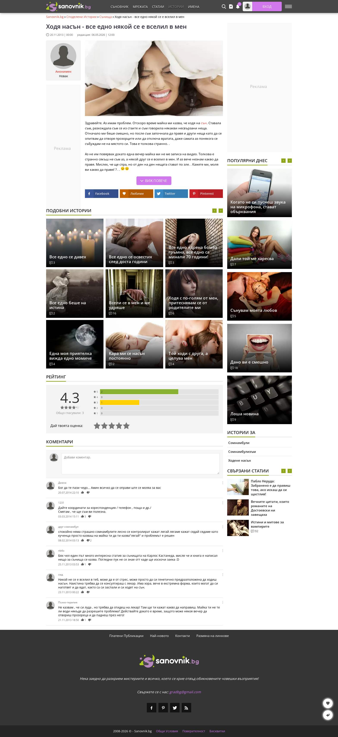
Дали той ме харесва (252, 258)
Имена (193, 7)
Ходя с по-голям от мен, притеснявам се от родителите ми (193, 302)
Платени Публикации (126, 636)
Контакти (182, 636)
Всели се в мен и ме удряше (129, 305)
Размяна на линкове (212, 636)
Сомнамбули (238, 443)
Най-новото (159, 636)
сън (204, 123)
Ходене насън (239, 460)
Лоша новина (244, 414)
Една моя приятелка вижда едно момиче (70, 356)
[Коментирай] (140, 463)
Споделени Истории (81, 17)
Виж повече (156, 180)
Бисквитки (217, 731)
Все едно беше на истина (67, 305)
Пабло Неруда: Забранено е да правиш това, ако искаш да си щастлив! (270, 487)
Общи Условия (167, 731)
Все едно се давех (67, 257)
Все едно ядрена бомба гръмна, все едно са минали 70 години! (193, 252)
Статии (158, 7)
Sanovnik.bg (55, 17)
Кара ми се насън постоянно (127, 356)
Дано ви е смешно (249, 362)
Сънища (105, 17)
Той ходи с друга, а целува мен (188, 356)
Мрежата (140, 7)
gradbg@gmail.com (185, 692)
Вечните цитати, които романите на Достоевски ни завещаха (270, 508)
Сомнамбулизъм (242, 451)
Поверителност (193, 731)
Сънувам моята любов (253, 310)
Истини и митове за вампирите (267, 524)
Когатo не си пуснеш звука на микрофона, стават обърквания (258, 206)
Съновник (119, 7)
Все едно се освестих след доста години (130, 259)
